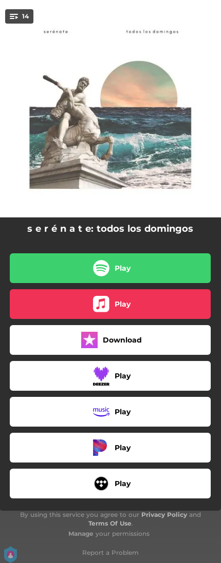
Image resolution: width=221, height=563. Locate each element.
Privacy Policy (164, 514)
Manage (81, 533)
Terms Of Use (110, 523)
